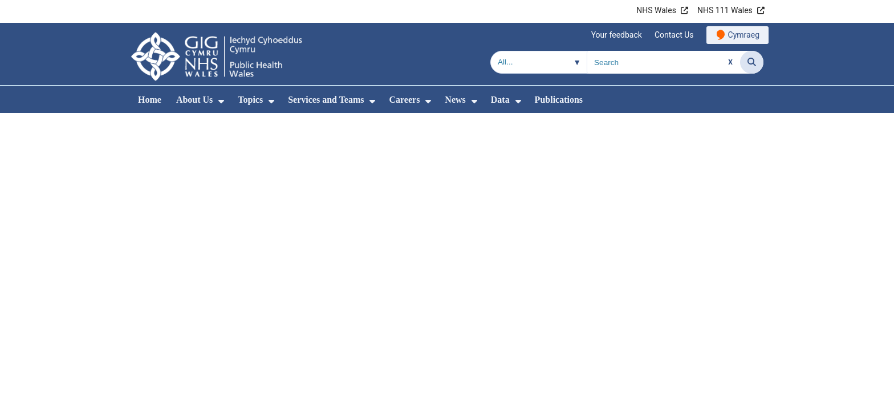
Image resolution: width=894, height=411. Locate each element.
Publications (559, 99)
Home (149, 99)
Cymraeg (743, 34)
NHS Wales (656, 10)
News (455, 99)
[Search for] (664, 62)
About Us (194, 99)
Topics (250, 99)
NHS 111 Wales (725, 10)
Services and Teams (326, 99)
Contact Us (674, 34)
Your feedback (616, 34)
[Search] (751, 62)
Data (500, 99)
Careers (404, 99)
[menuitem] (221, 101)
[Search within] (538, 62)
